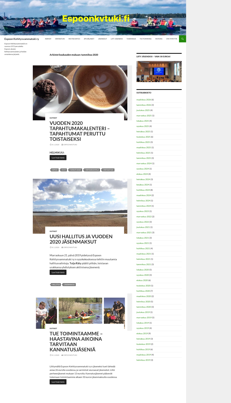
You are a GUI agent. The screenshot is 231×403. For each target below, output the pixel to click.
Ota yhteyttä (171, 39)
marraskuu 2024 (144, 163)
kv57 (64, 170)
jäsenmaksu (69, 284)
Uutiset (53, 118)
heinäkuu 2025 (143, 131)
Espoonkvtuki (70, 144)
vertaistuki (108, 170)
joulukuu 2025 (143, 110)
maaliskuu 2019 (143, 354)
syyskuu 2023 (142, 211)
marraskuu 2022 (144, 216)
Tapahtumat (75, 170)
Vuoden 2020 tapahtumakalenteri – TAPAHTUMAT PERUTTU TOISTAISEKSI (80, 131)
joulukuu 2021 (143, 227)
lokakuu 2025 (142, 121)
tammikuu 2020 (143, 307)
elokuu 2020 (142, 280)
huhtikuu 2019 (143, 349)
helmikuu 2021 (143, 259)
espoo (55, 170)
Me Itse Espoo (74, 39)
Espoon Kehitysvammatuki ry (21, 38)
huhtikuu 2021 (143, 248)
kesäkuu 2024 (142, 184)
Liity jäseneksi (117, 39)
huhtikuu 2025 (143, 142)
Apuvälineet (89, 39)
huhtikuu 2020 (143, 291)
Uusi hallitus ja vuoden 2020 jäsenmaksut (81, 239)
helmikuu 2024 (143, 200)
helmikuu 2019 (143, 360)
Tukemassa (131, 39)
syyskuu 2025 (142, 126)
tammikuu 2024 (143, 206)
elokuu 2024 (142, 174)
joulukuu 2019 (143, 312)
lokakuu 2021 (142, 237)
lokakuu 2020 (142, 269)
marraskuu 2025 (144, 115)
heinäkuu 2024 (143, 179)
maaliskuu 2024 (143, 195)
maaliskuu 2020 (143, 296)
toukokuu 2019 (143, 344)
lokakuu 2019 (142, 323)
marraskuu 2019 (144, 317)
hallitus (56, 284)
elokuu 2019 (142, 333)
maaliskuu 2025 (143, 147)
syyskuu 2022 (142, 222)
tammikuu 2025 (143, 158)
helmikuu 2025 (143, 152)
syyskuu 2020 (142, 275)
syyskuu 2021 (142, 243)
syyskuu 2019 (142, 328)
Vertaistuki (60, 39)
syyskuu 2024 (142, 168)
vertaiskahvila (92, 170)
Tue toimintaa (145, 39)
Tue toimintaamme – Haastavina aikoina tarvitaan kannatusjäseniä (76, 341)
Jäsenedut (102, 39)
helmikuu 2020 (143, 301)
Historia (158, 39)
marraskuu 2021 (144, 232)
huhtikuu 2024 (143, 190)
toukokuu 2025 (143, 137)
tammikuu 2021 (143, 264)
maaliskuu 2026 (143, 99)
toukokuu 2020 (143, 285)
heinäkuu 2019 (143, 338)
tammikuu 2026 (143, 105)
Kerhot (48, 39)
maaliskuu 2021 (143, 253)
